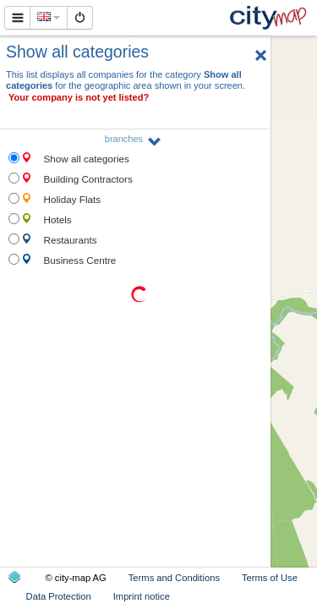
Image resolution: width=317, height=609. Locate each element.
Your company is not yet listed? (78, 97)
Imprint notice (141, 596)
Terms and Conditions (174, 578)
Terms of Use (270, 578)
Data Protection (58, 596)
